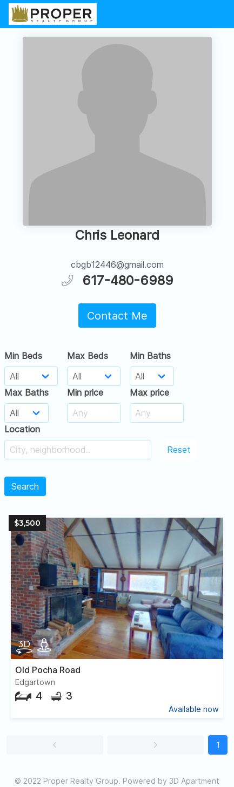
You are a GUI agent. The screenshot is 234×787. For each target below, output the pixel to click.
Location (22, 429)
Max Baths (26, 392)
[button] (54, 745)
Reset (179, 449)
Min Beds (23, 355)
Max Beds (87, 355)
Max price (149, 392)
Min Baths (150, 355)
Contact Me (117, 315)
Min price (85, 392)
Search (25, 486)
